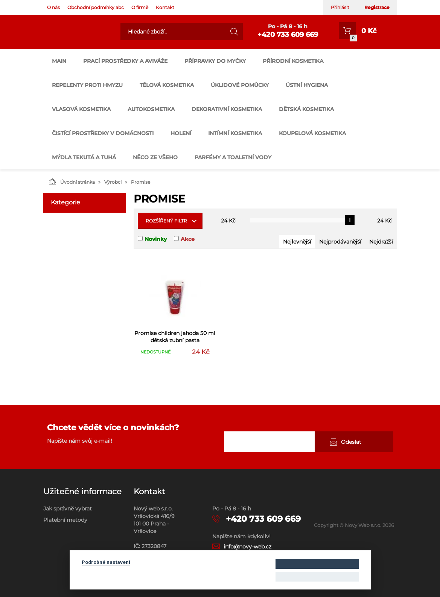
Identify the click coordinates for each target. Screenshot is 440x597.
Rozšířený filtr (166, 221)
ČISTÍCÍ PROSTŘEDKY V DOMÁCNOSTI (103, 133)
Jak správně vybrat (67, 508)
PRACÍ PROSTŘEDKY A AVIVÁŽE (125, 61)
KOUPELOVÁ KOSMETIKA (312, 133)
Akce (188, 239)
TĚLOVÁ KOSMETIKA (167, 85)
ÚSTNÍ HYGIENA (307, 85)
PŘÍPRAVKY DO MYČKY (215, 61)
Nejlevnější (297, 241)
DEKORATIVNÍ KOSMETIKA (227, 109)
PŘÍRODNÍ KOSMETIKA (293, 61)
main (59, 61)
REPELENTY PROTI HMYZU (87, 85)
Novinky (156, 239)
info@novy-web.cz (247, 546)
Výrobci (113, 182)
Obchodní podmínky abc (95, 7)
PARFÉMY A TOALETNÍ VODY (233, 157)
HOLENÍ (181, 133)
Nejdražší (381, 241)
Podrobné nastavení (106, 562)
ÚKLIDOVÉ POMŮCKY (240, 85)
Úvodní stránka (72, 181)
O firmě (139, 7)
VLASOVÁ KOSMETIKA (81, 109)
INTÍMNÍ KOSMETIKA (235, 133)
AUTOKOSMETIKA (151, 109)
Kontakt (165, 7)
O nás (53, 7)
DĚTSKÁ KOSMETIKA (306, 109)
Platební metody (65, 519)
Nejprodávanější (340, 241)
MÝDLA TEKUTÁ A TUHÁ (84, 157)
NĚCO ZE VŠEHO (155, 157)
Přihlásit (340, 7)
